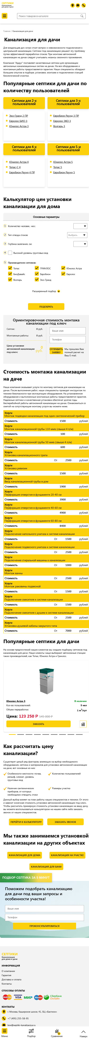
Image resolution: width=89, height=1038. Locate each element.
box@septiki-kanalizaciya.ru (22, 1025)
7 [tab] (62, 735)
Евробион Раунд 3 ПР (66, 115)
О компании (8, 971)
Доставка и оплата (11, 979)
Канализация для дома (24, 855)
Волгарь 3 (59, 126)
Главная (6, 31)
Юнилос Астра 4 (19, 162)
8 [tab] (71, 735)
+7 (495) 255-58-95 (18, 1018)
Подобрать (46, 306)
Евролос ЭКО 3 (62, 121)
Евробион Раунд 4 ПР (22, 172)
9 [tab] (79, 735)
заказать (38, 724)
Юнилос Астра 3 (19, 126)
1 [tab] (12, 735)
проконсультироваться (44, 926)
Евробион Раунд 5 (64, 172)
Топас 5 (57, 167)
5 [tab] (45, 735)
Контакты (7, 983)
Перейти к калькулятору (26, 822)
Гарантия (6, 975)
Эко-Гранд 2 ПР (18, 115)
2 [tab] (20, 735)
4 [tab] (37, 735)
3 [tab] (29, 735)
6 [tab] (54, 735)
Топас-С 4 (15, 167)
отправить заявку (56, 351)
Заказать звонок (65, 822)
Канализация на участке (67, 855)
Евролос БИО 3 (18, 121)
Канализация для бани (46, 866)
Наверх (83, 1036)
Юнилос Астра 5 (63, 162)
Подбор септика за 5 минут (26, 877)
